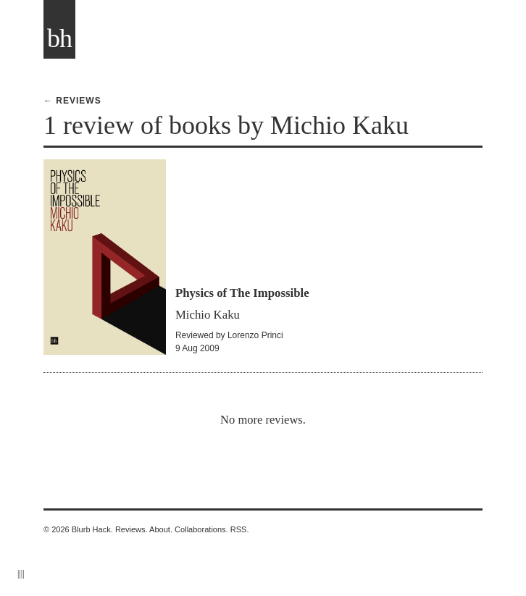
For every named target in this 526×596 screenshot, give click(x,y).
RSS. (239, 529)
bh (59, 38)
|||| (21, 573)
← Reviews (72, 101)
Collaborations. (201, 529)
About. (160, 529)
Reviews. (131, 529)
